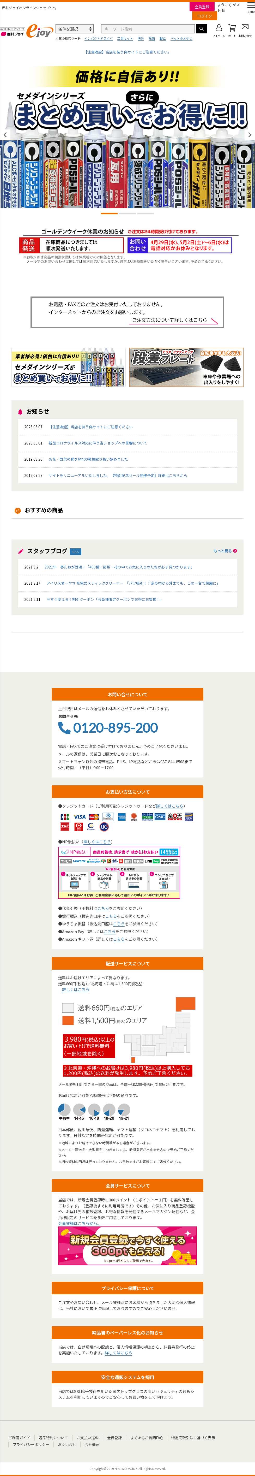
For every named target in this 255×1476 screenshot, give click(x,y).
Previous (5, 135)
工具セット (125, 38)
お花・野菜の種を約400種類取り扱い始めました (75, 459)
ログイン (204, 16)
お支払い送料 (88, 1437)
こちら (103, 908)
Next (250, 135)
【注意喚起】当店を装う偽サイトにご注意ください (91, 426)
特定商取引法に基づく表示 (193, 1437)
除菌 (152, 38)
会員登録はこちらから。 (79, 1223)
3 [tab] (145, 214)
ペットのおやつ (181, 38)
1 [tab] (109, 214)
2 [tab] (127, 214)
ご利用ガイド (19, 1437)
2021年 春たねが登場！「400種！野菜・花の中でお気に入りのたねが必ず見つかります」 (108, 567)
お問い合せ (67, 1444)
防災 (141, 38)
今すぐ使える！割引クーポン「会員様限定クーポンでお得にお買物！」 (93, 599)
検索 (201, 28)
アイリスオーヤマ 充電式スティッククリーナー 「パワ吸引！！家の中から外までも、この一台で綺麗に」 (121, 583)
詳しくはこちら (169, 806)
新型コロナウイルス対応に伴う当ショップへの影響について (98, 443)
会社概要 (92, 1444)
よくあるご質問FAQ (146, 1437)
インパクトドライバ (98, 38)
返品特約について (53, 1437)
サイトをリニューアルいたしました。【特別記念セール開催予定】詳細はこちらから (118, 475)
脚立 (163, 38)
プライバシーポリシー (31, 1444)
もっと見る (225, 550)
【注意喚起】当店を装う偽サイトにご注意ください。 (127, 52)
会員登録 (202, 6)
